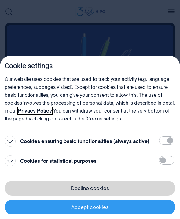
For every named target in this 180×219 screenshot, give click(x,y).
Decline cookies (90, 188)
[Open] (10, 141)
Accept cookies (90, 207)
